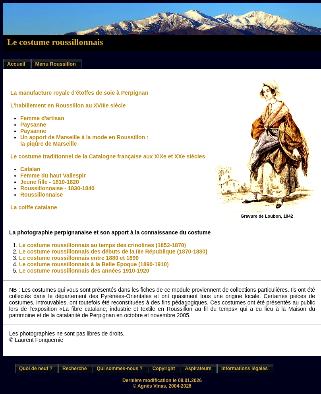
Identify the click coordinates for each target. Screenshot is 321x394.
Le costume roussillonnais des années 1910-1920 (84, 270)
